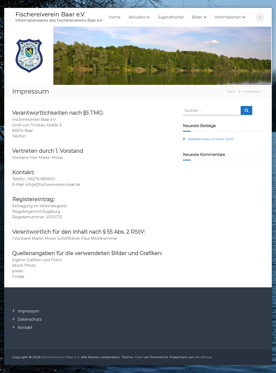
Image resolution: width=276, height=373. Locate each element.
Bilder (197, 17)
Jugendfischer (171, 17)
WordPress (203, 357)
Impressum (28, 311)
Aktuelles (137, 17)
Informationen (228, 17)
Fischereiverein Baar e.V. (50, 14)
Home (115, 17)
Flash (138, 357)
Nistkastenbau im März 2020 (211, 139)
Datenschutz (30, 319)
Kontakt (25, 327)
